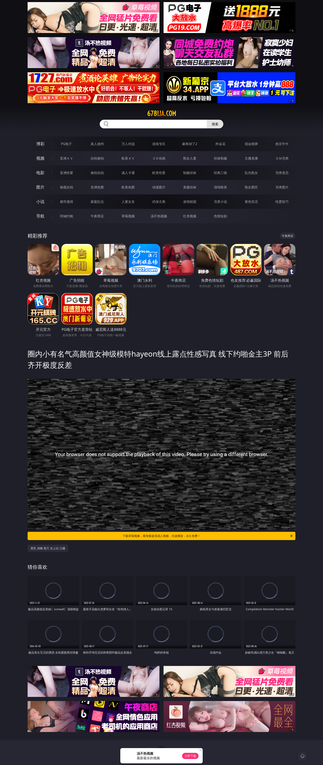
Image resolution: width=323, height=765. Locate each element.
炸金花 (220, 144)
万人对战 (128, 144)
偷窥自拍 (66, 187)
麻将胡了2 (189, 144)
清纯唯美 (220, 187)
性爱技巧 (282, 201)
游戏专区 (158, 144)
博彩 (40, 144)
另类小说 (220, 201)
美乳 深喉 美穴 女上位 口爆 (47, 548)
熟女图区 (251, 187)
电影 (40, 172)
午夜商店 (97, 216)
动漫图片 (158, 187)
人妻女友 (128, 201)
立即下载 (190, 756)
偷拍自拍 (97, 172)
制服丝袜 (189, 172)
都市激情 (66, 201)
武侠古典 (158, 201)
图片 (40, 187)
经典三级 (220, 172)
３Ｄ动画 (158, 158)
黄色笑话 (251, 201)
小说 (40, 201)
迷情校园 (189, 201)
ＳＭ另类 (282, 158)
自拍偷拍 (97, 158)
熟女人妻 (189, 158)
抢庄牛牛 (282, 144)
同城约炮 (66, 216)
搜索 (215, 124)
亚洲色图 (97, 187)
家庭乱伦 (97, 201)
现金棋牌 (251, 144)
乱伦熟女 (251, 172)
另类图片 (282, 187)
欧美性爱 (158, 172)
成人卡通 (128, 172)
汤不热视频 (159, 216)
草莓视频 (128, 216)
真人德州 (97, 144)
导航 (40, 216)
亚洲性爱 (66, 172)
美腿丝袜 (189, 187)
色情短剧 (220, 216)
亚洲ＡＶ (66, 158)
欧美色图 (128, 187)
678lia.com (161, 113)
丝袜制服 (220, 158)
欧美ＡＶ (128, 158)
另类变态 (282, 172)
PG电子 (66, 144)
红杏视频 (189, 216)
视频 (40, 158)
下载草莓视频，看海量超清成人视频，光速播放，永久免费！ (208, 535)
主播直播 (251, 158)
